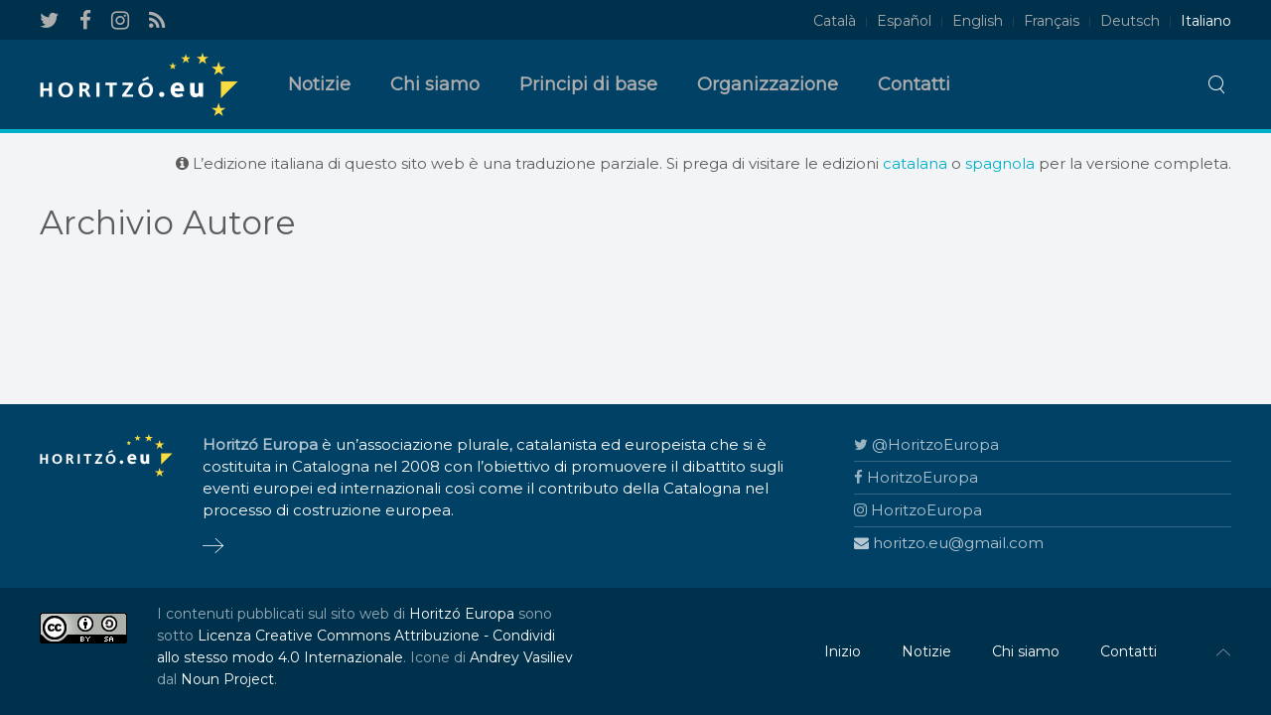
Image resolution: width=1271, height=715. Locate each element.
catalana (915, 163)
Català (834, 21)
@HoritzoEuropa (926, 444)
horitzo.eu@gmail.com (949, 542)
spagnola (1000, 163)
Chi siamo (435, 84)
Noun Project (227, 679)
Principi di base (588, 84)
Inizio (842, 651)
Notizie (319, 84)
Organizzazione (767, 84)
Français (1051, 21)
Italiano (1206, 21)
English (977, 21)
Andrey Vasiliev (521, 657)
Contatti (914, 84)
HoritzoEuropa (916, 477)
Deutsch (1130, 21)
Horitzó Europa (461, 614)
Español (904, 21)
